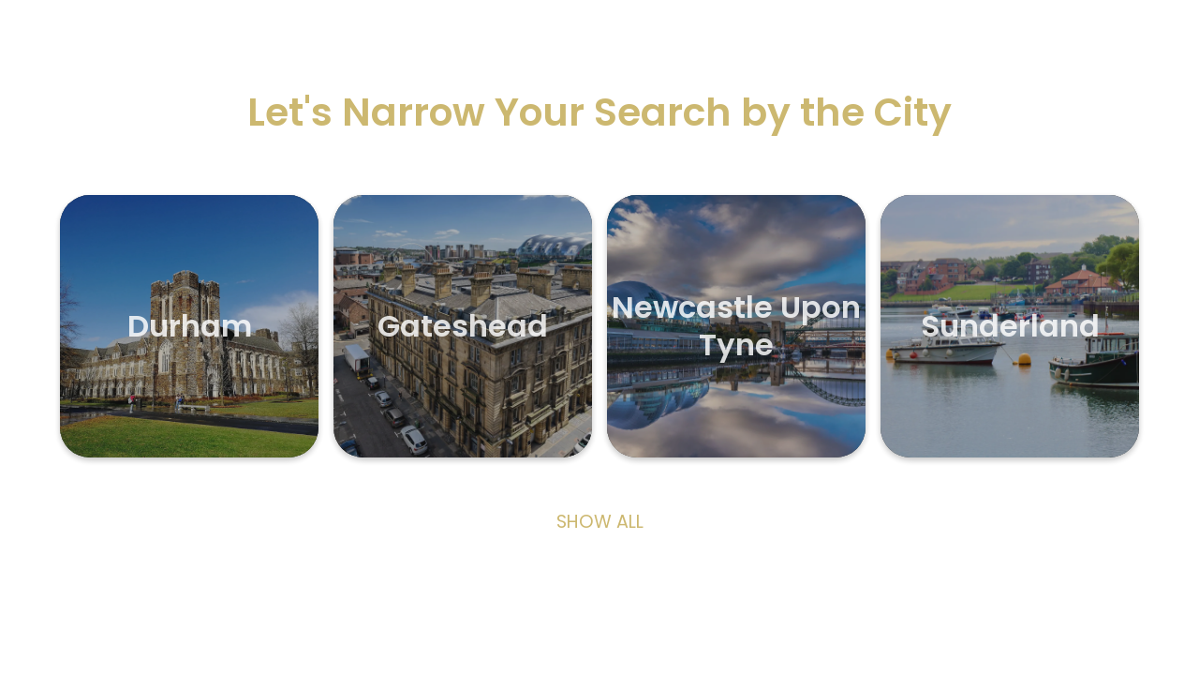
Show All (600, 522)
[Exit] (37, 37)
